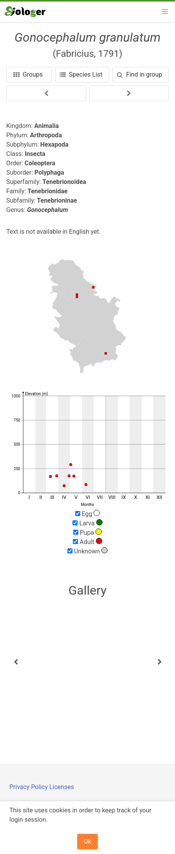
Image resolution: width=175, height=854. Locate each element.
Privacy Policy (29, 787)
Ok (87, 841)
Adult (87, 542)
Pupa (87, 532)
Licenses (61, 787)
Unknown (87, 551)
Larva (87, 523)
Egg (87, 514)
